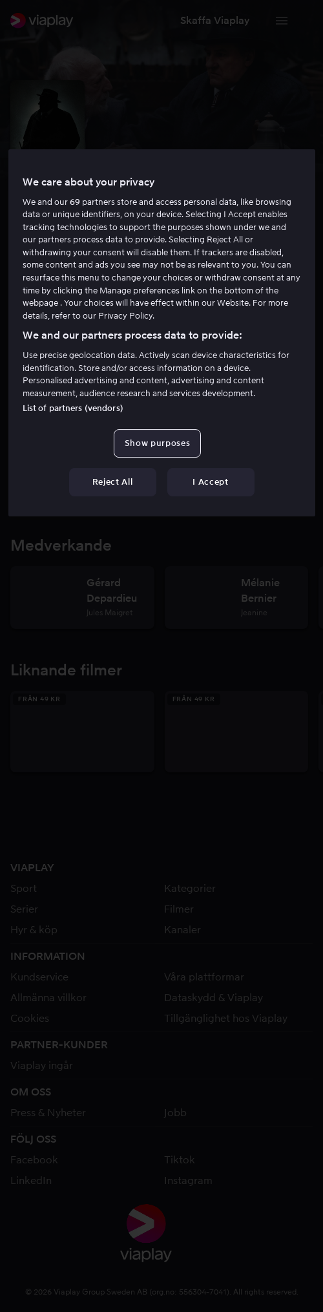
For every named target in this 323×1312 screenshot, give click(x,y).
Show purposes (157, 443)
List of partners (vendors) (73, 408)
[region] (161, 332)
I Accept (210, 482)
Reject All (112, 482)
